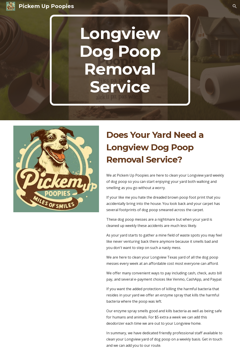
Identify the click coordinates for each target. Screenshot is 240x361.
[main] (120, 60)
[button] (234, 6)
